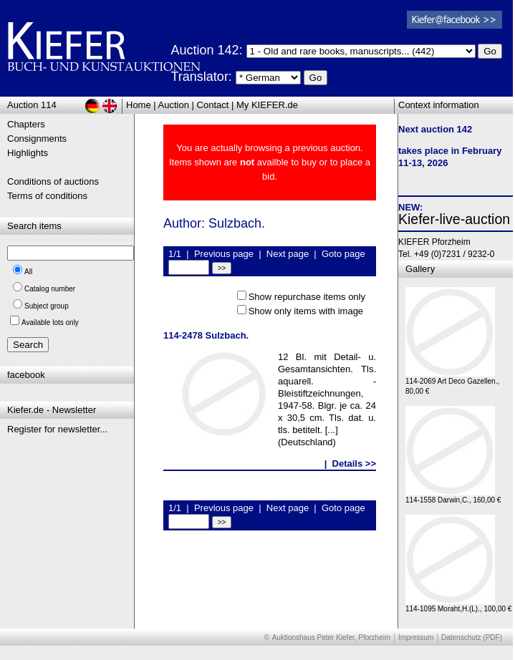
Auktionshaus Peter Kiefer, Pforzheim (331, 637)
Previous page (224, 253)
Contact (213, 105)
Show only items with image (306, 311)
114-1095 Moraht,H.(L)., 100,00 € (458, 605)
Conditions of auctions (53, 181)
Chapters (26, 124)
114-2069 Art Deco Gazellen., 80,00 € (452, 382)
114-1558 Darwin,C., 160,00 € (453, 496)
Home (138, 105)
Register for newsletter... (57, 429)
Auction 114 (32, 105)
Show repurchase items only (307, 296)
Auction (173, 105)
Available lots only (50, 322)
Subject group (46, 306)
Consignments (37, 138)
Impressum (415, 637)
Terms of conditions (47, 195)
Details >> (354, 463)
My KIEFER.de (267, 105)
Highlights (27, 152)
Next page (287, 253)
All (28, 272)
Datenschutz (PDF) (471, 637)
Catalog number (49, 289)
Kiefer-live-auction (454, 219)
